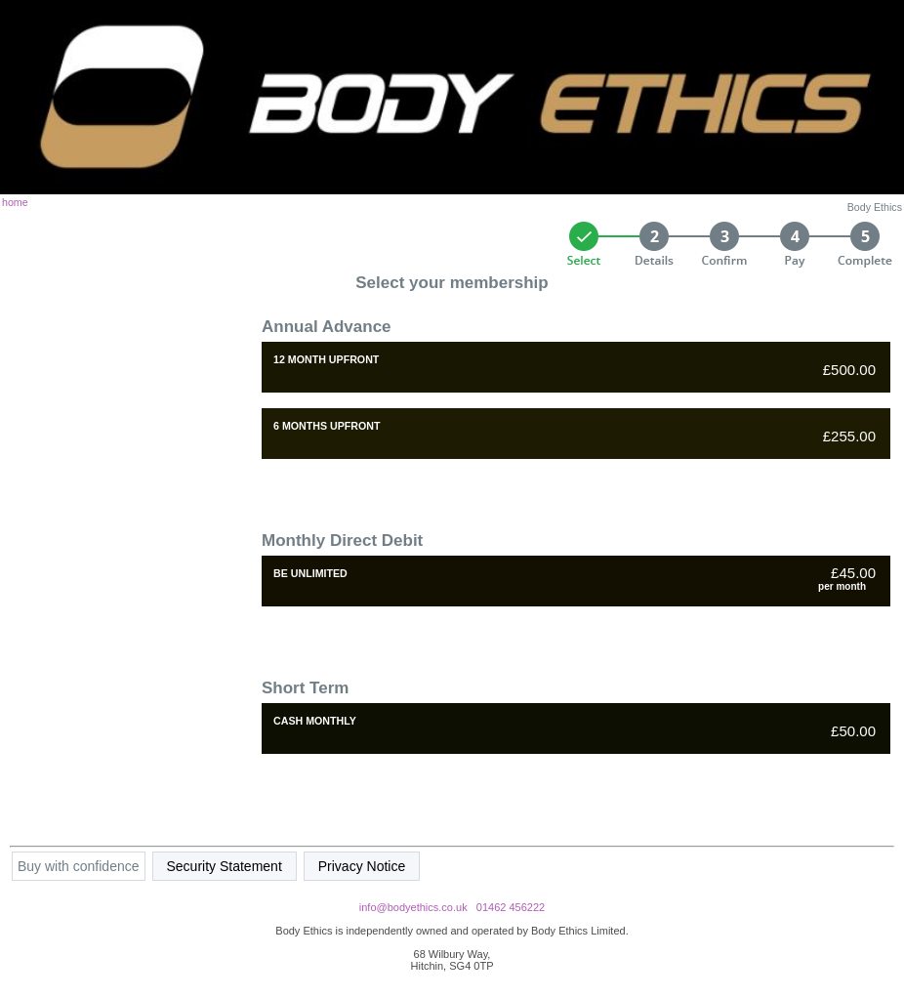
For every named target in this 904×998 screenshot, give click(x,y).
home (15, 202)
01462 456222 (510, 907)
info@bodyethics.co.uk (413, 907)
